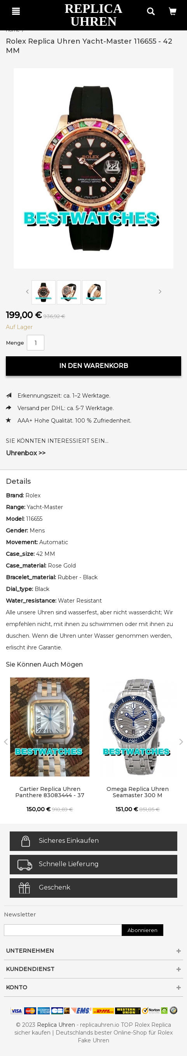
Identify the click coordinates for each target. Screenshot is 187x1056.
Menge (15, 343)
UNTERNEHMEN (93, 950)
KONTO (93, 987)
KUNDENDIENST (93, 969)
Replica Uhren (56, 1024)
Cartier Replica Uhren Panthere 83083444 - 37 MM (49, 792)
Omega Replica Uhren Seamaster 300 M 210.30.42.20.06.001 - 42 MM (138, 792)
